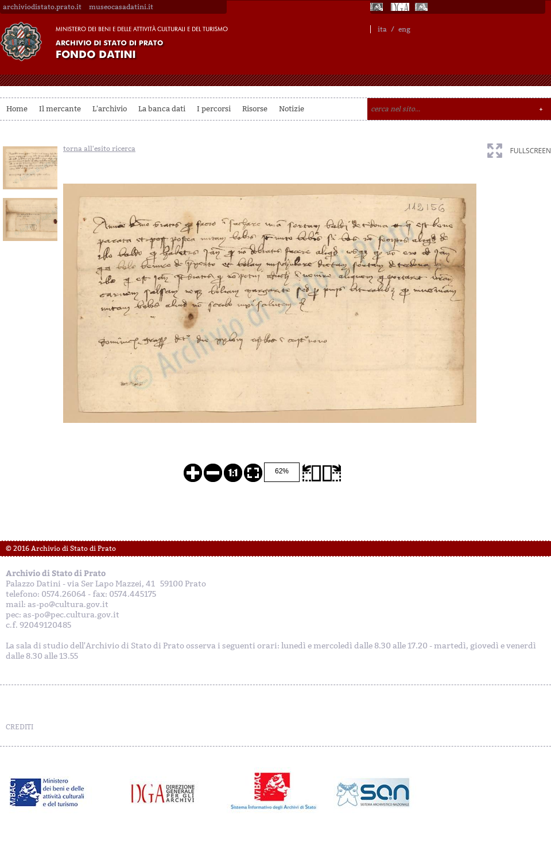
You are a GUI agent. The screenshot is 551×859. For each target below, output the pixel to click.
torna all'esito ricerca (99, 149)
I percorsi (214, 108)
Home (17, 108)
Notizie (291, 108)
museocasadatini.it (121, 7)
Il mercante (60, 108)
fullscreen (530, 151)
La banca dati (161, 108)
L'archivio (109, 108)
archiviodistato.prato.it (42, 7)
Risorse (254, 108)
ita (382, 29)
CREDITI (19, 727)
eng (404, 29)
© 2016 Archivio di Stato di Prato (61, 549)
